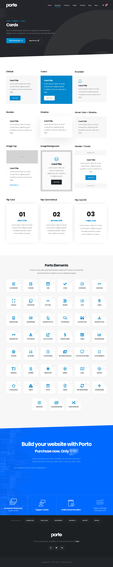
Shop (96, 5)
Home (50, 5)
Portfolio (82, 5)
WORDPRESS (58, 520)
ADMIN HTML (30, 520)
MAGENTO (72, 520)
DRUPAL (96, 520)
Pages (75, 5)
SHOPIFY (85, 520)
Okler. (77, 541)
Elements (58, 5)
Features (66, 5)
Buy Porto (34, 41)
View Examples (16, 41)
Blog (89, 5)
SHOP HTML (44, 520)
